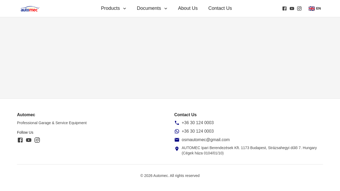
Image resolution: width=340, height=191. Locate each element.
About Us (188, 8)
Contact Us (220, 8)
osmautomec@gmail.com (206, 139)
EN (314, 8)
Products (114, 8)
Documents (152, 8)
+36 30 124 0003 (198, 122)
